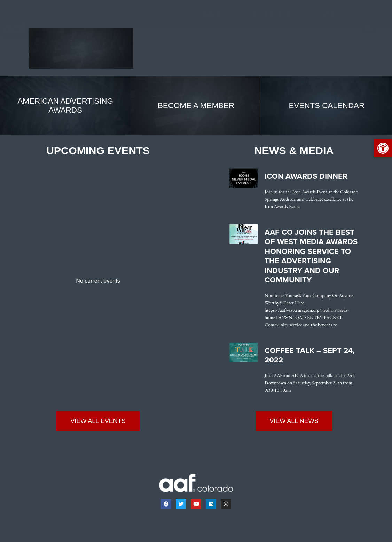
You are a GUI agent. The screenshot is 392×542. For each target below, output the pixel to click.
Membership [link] (275, 14)
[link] (30, 28)
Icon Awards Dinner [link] (306, 176)
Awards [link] (215, 14)
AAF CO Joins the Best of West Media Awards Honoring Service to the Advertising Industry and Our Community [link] (311, 256)
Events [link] (330, 14)
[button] (369, 27)
